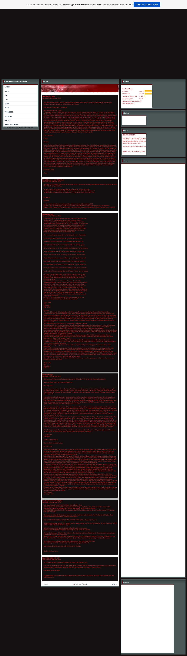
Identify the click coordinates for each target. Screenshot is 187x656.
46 (86, 584)
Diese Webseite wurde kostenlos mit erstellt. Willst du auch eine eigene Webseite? (93, 4)
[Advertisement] (93, 55)
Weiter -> (114, 584)
